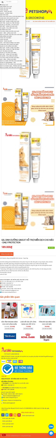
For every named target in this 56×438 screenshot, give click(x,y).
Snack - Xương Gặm (6, 13)
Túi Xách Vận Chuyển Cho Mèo (9, 57)
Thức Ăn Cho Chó (5, 8)
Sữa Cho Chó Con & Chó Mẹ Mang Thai (12, 16)
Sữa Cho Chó (4, 14)
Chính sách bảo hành (8, 424)
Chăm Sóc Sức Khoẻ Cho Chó (9, 18)
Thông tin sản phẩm (7, 254)
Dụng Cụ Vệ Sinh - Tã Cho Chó (9, 24)
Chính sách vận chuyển (8, 418)
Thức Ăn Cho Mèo (5, 37)
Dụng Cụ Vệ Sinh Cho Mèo (8, 52)
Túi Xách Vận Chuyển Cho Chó (9, 31)
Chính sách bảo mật (7, 426)
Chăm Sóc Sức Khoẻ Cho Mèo (9, 44)
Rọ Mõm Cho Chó (5, 29)
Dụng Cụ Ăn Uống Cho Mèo (8, 46)
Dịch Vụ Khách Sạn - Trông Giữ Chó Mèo (12, 66)
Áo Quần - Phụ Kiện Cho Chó (9, 28)
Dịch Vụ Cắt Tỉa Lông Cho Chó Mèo (11, 64)
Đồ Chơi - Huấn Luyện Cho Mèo (9, 47)
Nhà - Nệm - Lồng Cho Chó (8, 33)
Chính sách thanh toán (28, 415)
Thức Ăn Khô (4, 10)
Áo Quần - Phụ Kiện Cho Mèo (9, 56)
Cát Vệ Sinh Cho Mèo (6, 51)
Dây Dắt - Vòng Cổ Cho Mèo (8, 54)
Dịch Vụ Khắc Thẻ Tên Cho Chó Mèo (11, 34)
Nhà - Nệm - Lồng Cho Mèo (8, 59)
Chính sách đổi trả (7, 421)
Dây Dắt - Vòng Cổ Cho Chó (8, 26)
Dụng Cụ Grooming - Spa (8, 62)
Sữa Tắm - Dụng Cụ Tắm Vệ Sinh (9, 23)
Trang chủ (4, 5)
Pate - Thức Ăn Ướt (6, 11)
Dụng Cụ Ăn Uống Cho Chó (8, 19)
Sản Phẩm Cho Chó (6, 6)
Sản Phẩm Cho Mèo (6, 36)
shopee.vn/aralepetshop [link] (14, 400)
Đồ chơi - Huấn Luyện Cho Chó (9, 21)
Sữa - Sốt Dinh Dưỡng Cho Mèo (10, 42)
